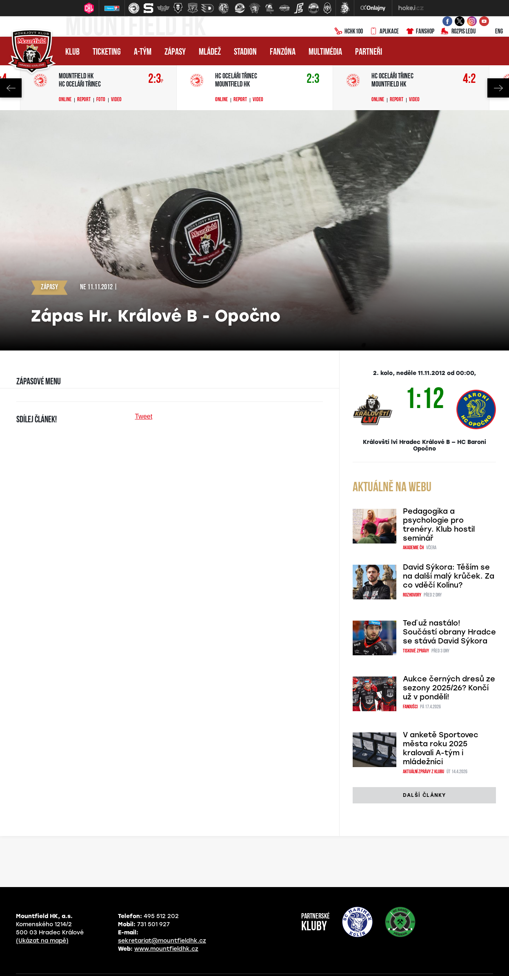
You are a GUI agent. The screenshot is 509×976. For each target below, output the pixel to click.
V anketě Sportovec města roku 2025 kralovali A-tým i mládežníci (440, 748)
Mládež (210, 52)
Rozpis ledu (458, 32)
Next (498, 88)
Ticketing (107, 52)
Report (84, 100)
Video (116, 100)
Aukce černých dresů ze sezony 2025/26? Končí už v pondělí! (449, 687)
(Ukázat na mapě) (42, 940)
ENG (492, 32)
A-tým (142, 52)
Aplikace (384, 32)
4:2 (469, 79)
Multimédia (325, 52)
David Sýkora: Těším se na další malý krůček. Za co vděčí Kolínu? (448, 576)
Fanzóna (283, 52)
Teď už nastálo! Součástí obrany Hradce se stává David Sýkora (449, 632)
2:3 (155, 79)
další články (424, 795)
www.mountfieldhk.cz (166, 948)
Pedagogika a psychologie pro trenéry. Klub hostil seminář (439, 525)
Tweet (143, 416)
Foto (100, 100)
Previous (11, 88)
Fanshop (419, 32)
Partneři (368, 52)
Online (65, 100)
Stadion (245, 52)
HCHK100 (348, 32)
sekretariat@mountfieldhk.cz (162, 940)
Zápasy (175, 52)
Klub (72, 52)
